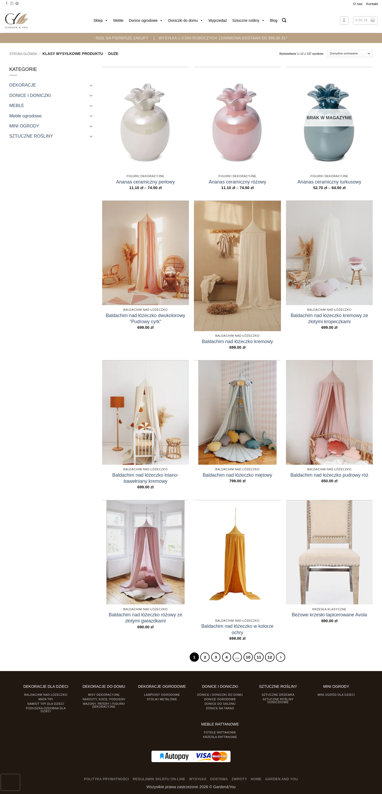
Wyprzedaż (218, 20)
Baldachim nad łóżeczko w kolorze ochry (237, 629)
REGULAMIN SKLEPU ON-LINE (159, 779)
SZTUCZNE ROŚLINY (31, 136)
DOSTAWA (219, 779)
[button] (284, 20)
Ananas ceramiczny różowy (237, 182)
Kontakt (372, 4)
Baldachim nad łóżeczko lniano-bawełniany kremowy (145, 478)
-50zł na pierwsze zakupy (122, 38)
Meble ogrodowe (25, 115)
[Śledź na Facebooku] (6, 4)
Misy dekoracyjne (104, 694)
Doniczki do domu (185, 20)
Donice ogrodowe (146, 20)
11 (259, 657)
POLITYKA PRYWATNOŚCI (106, 779)
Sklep (100, 20)
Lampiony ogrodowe (162, 694)
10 (248, 657)
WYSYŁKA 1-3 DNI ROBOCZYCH (188, 38)
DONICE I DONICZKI (30, 95)
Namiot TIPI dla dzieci (45, 703)
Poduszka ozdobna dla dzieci (46, 709)
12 (269, 657)
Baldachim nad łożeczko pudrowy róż (329, 475)
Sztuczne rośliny (248, 20)
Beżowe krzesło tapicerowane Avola (329, 614)
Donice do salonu (220, 703)
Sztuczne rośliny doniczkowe (278, 701)
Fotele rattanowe (220, 732)
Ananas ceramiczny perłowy (145, 182)
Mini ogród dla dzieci (336, 694)
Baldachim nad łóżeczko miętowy (237, 475)
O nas (357, 4)
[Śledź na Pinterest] (17, 4)
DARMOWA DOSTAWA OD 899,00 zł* (254, 38)
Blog (273, 20)
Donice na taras (220, 708)
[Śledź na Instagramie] (11, 4)
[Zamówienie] (350, 53)
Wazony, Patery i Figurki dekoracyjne (104, 705)
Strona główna (23, 54)
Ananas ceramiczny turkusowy (329, 182)
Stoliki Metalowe (162, 699)
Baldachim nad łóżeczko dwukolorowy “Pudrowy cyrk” (145, 318)
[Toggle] (91, 85)
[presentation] (10, 782)
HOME (256, 779)
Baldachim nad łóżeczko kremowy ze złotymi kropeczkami (329, 318)
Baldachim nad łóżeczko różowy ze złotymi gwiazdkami (145, 618)
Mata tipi (45, 699)
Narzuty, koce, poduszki (104, 699)
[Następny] (280, 657)
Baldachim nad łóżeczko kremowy (237, 341)
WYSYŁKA (197, 779)
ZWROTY (239, 779)
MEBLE (16, 105)
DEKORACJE (22, 85)
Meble (118, 20)
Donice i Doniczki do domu (220, 694)
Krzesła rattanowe (220, 736)
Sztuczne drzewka (278, 694)
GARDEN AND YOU (281, 779)
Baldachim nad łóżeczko (45, 694)
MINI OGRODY (24, 125)
